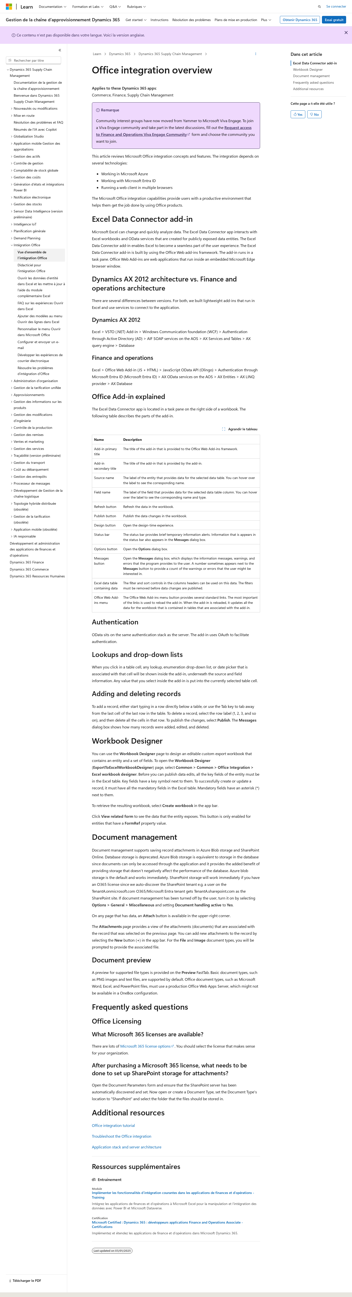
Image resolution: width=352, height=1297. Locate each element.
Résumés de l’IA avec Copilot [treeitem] (35, 129)
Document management (311, 75)
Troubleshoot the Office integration (121, 1136)
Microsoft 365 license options (145, 1046)
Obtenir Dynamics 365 (300, 19)
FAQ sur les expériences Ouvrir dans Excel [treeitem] (40, 306)
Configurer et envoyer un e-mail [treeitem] (38, 344)
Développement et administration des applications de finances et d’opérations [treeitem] (35, 549)
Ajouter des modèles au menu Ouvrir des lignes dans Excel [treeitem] (40, 319)
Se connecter (336, 6)
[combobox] (33, 60)
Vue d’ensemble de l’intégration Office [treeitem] (32, 255)
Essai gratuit (334, 19)
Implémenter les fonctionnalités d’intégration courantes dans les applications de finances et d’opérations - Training (173, 1195)
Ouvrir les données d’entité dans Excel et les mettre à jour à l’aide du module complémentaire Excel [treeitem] (41, 287)
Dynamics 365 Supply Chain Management (170, 53)
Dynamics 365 (120, 53)
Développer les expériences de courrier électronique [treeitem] (40, 357)
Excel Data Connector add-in (315, 63)
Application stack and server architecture (126, 1146)
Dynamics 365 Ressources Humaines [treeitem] (37, 576)
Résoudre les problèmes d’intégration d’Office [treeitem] (35, 370)
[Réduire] (60, 50)
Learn (97, 53)
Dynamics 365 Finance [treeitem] (27, 562)
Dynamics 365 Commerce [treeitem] (29, 569)
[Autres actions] (256, 54)
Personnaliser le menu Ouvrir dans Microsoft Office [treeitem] (39, 332)
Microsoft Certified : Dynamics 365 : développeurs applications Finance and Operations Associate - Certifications (167, 1224)
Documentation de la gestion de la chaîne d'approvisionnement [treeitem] (38, 85)
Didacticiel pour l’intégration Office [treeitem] (31, 268)
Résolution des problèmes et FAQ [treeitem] (38, 122)
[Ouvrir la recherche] (319, 6)
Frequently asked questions (313, 82)
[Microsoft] (9, 6)
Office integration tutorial (113, 1125)
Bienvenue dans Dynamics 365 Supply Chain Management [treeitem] (37, 98)
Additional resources (308, 88)
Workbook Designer (308, 69)
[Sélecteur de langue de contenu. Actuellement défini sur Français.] (17, 1289)
